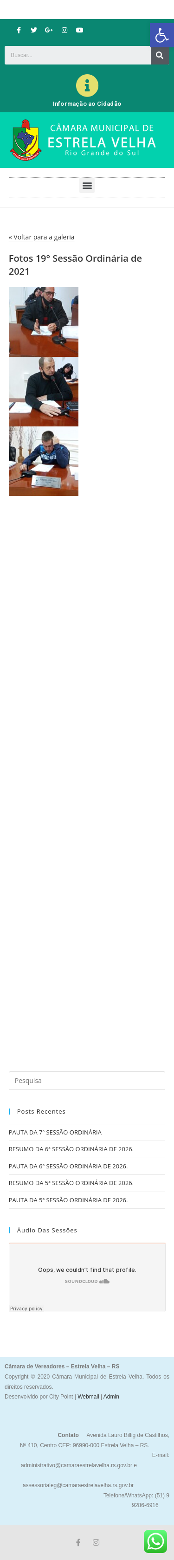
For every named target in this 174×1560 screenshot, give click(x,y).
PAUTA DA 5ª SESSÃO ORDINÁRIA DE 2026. (68, 1200)
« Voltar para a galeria (42, 236)
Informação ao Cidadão (87, 103)
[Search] (160, 55)
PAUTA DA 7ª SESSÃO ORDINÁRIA (55, 1132)
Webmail (88, 1396)
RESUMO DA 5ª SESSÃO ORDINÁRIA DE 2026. (71, 1183)
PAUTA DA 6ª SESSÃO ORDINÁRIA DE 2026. (68, 1166)
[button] (162, 35)
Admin (110, 1396)
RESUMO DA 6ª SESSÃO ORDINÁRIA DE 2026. (71, 1149)
